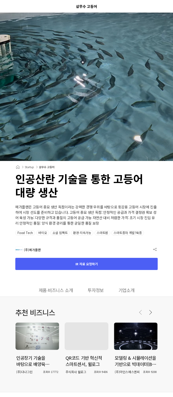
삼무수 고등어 (47, 167)
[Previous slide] (141, 312)
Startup (29, 167)
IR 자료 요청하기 (86, 264)
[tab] (56, 291)
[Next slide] (150, 312)
